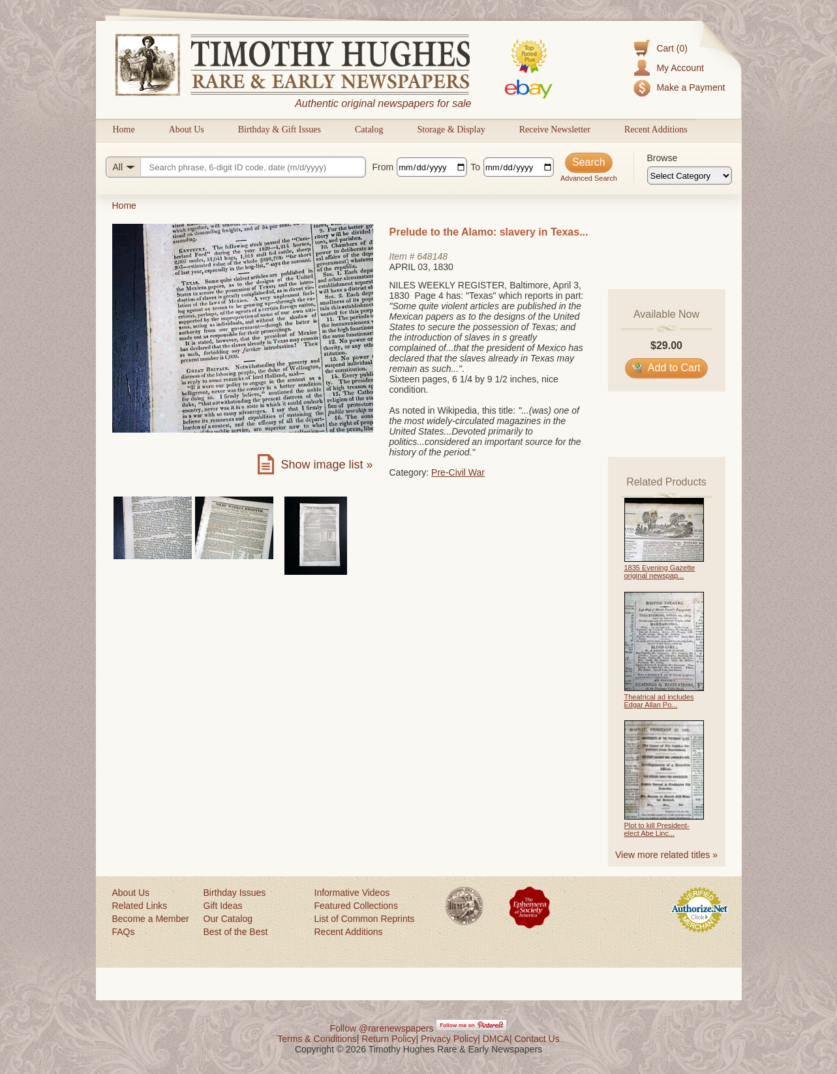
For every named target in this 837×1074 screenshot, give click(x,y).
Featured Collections (356, 905)
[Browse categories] (689, 175)
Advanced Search (588, 178)
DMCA (496, 1039)
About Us (186, 129)
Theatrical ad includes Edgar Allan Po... (659, 701)
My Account (679, 68)
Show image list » (327, 464)
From (383, 167)
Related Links (140, 905)
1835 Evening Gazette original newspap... (659, 571)
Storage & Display (451, 129)
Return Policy (388, 1039)
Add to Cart (666, 367)
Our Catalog (228, 918)
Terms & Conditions (316, 1039)
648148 (432, 256)
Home (124, 129)
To (475, 167)
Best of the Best (236, 932)
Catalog (369, 129)
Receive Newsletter (554, 129)
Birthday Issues (235, 892)
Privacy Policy (449, 1039)
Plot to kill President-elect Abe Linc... (657, 829)
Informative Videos (352, 892)
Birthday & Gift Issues (279, 129)
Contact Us (536, 1039)
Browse (662, 158)
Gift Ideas (223, 905)
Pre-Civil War (458, 472)
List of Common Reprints (364, 918)
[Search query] (236, 167)
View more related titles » (666, 855)
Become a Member (150, 918)
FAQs (123, 932)
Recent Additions (656, 129)
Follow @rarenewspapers (382, 1028)
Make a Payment (690, 87)
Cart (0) (671, 48)
